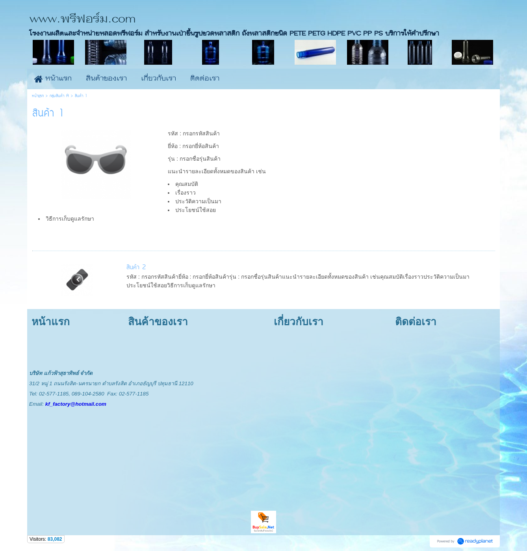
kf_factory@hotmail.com (75, 404)
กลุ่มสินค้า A (59, 96)
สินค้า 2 (136, 267)
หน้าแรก (38, 96)
